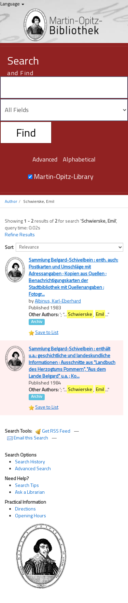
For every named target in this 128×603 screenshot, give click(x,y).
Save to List (46, 332)
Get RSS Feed (52, 430)
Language (12, 3)
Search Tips (27, 485)
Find (26, 132)
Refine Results (20, 234)
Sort (9, 247)
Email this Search (28, 437)
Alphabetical (79, 159)
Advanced (44, 159)
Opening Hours (30, 515)
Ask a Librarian (30, 491)
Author (11, 201)
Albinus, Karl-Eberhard (58, 300)
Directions (25, 508)
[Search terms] (64, 87)
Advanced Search (33, 468)
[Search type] (64, 110)
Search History (30, 461)
